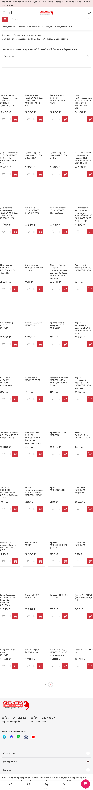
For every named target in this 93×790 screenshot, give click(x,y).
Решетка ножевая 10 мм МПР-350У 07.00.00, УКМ (32, 210)
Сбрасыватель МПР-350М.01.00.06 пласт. (34, 268)
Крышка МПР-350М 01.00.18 (59, 596)
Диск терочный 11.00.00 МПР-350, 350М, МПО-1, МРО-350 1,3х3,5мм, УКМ (9, 100)
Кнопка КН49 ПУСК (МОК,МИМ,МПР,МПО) (84, 597)
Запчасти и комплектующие (31, 26)
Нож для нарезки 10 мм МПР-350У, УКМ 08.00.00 (58, 210)
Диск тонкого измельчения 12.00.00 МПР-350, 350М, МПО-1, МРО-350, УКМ (9, 212)
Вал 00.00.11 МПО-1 (31, 543)
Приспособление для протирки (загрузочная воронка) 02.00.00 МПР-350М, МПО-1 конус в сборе (83, 214)
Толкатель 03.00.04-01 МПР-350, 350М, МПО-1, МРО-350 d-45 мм (9, 492)
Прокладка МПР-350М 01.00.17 (80, 545)
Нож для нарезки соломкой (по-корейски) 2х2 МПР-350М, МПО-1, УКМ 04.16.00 (84, 157)
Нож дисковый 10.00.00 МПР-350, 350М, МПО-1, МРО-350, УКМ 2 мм (34, 100)
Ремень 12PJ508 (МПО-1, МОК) (32, 651)
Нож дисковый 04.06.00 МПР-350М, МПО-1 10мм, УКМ (8, 269)
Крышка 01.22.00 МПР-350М (58, 434)
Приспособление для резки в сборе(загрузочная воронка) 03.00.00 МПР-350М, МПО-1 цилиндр (58, 271)
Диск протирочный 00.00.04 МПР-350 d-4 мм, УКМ (34, 155)
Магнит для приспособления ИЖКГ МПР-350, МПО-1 (8, 546)
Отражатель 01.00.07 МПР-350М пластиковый (6, 381)
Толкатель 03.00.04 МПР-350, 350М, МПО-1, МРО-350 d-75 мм (59, 381)
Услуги (49, 26)
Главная (6, 35)
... (47, 35)
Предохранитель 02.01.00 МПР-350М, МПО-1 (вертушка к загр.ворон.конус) (33, 437)
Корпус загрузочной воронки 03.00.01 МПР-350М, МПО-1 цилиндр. (83, 382)
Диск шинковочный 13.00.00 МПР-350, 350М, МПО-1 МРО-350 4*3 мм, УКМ (9, 157)
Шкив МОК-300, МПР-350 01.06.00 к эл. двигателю (58, 652)
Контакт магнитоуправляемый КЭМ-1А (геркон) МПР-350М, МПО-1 (34, 491)
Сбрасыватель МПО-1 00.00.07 (32, 379)
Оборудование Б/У (63, 26)
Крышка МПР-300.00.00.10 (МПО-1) (58, 545)
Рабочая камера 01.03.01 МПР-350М (7, 325)
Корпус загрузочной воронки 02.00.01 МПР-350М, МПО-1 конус (83, 327)
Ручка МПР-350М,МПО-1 (58, 488)
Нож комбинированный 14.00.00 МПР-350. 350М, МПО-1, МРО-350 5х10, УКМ (84, 102)
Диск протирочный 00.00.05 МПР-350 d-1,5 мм (59, 155)
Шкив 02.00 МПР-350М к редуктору (80, 490)
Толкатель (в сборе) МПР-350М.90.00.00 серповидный (9, 435)
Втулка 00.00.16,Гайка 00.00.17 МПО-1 (82, 435)
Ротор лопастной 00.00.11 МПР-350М (7, 652)
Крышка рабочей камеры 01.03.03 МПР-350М (57, 325)
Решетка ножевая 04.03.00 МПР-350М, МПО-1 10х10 (58, 99)
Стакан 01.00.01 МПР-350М (32, 596)
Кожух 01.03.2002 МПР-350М (33, 324)
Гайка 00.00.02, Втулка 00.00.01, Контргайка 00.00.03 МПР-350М (7, 600)
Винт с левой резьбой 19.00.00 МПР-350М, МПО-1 (83, 268)
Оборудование (8, 26)
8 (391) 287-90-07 (43, 718)
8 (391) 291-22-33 (14, 718)
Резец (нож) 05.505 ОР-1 (84, 651)
